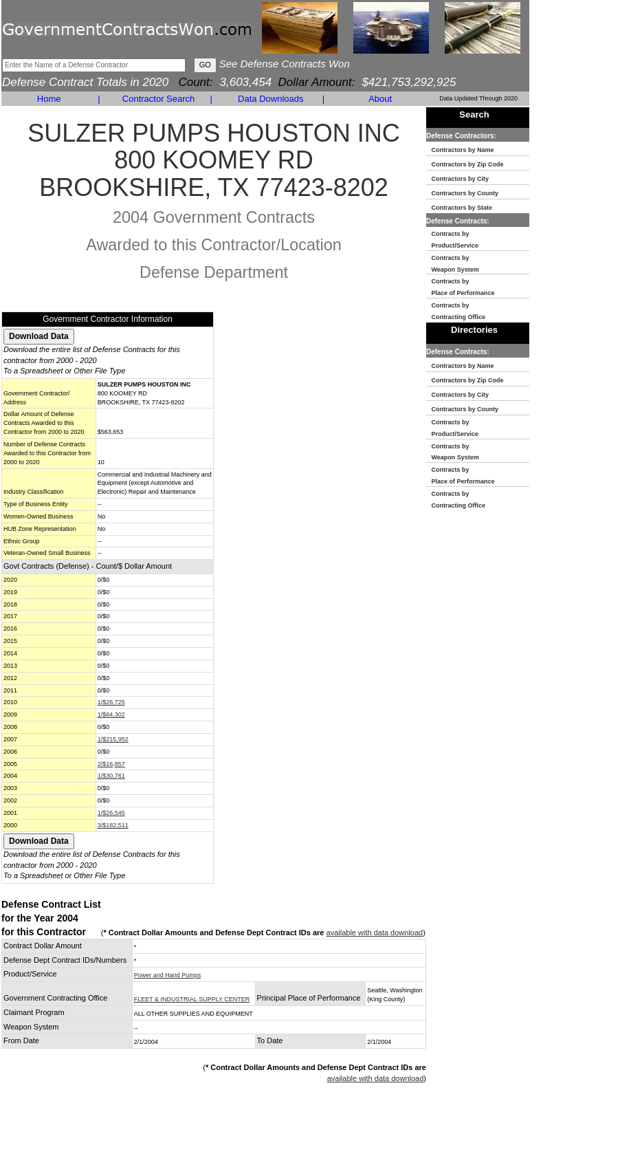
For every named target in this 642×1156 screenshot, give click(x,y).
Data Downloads (270, 99)
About (380, 99)
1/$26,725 (111, 702)
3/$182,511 (113, 825)
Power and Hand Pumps (167, 975)
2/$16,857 (111, 764)
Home (49, 99)
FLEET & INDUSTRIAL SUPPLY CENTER (192, 999)
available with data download (374, 932)
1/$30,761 (111, 775)
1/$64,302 (111, 714)
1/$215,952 (113, 739)
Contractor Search (158, 99)
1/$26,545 (111, 812)
